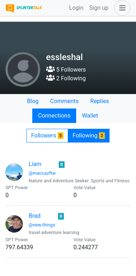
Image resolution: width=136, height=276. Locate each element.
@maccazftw (42, 173)
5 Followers (66, 69)
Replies (99, 101)
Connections (54, 115)
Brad (35, 215)
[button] (120, 8)
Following (89, 135)
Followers (47, 135)
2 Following (66, 78)
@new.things (42, 225)
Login (76, 7)
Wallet (90, 115)
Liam (35, 164)
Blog (32, 101)
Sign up (98, 7)
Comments (64, 101)
